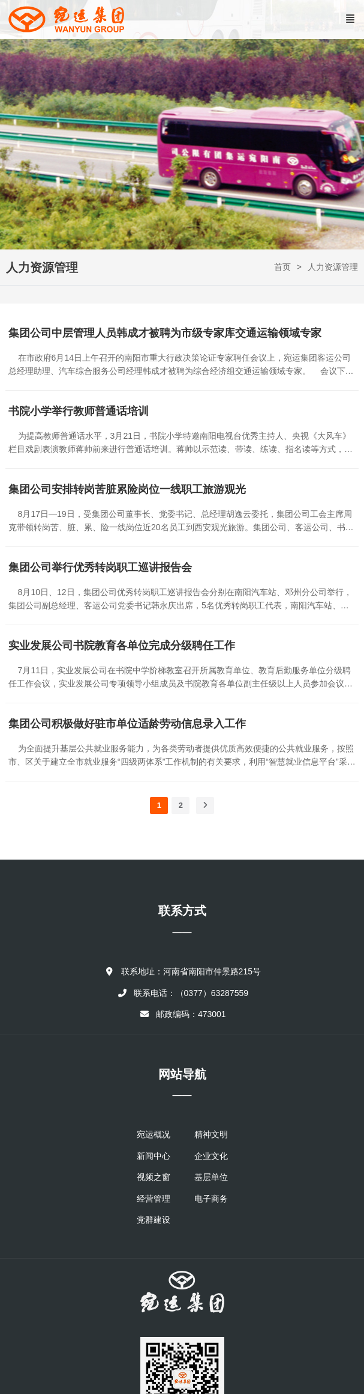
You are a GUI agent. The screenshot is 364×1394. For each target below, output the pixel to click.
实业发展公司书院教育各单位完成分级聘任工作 (121, 646)
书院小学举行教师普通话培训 (78, 411)
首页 (282, 267)
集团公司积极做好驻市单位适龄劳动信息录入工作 (127, 724)
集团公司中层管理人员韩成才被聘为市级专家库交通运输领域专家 (164, 333)
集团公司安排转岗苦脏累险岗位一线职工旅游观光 (127, 489)
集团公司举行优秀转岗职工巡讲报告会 (100, 567)
